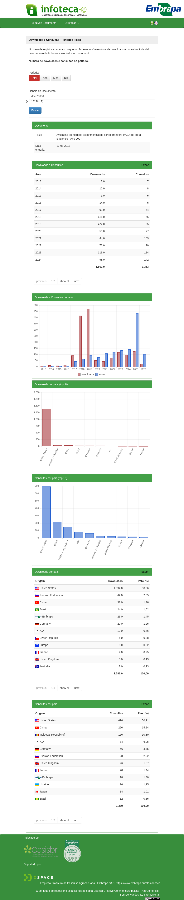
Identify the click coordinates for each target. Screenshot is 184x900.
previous (41, 281)
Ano (45, 77)
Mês (55, 77)
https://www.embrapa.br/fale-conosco (138, 883)
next (76, 281)
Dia (66, 77)
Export (145, 165)
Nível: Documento (45, 22)
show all (65, 281)
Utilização (72, 22)
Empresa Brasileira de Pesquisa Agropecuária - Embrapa (74, 883)
